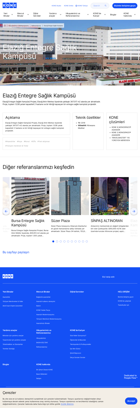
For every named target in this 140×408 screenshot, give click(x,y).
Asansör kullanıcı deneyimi (45, 301)
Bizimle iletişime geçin (125, 297)
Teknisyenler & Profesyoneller (80, 344)
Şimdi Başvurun (75, 353)
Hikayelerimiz (41, 338)
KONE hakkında (43, 364)
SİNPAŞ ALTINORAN (107, 221)
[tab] (53, 244)
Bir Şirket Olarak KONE (44, 370)
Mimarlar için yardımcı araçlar (13, 335)
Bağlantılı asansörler (43, 297)
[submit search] (105, 5)
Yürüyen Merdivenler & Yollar (13, 301)
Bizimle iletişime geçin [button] (125, 5)
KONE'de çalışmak (124, 301)
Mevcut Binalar (43, 292)
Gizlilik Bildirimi (67, 404)
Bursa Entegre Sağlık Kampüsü (27, 223)
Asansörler (6, 297)
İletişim (38, 378)
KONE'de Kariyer (77, 330)
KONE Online (68, 6)
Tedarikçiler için (123, 305)
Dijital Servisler (77, 292)
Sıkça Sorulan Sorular (77, 357)
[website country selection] (81, 6)
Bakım (38, 306)
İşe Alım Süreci (75, 349)
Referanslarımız (36, 25)
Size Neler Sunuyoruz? (78, 335)
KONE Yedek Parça (43, 310)
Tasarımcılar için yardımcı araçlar (14, 340)
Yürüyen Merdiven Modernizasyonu (48, 319)
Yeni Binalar (8, 292)
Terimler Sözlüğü (9, 349)
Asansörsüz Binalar (43, 323)
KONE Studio (56, 6)
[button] (9, 14)
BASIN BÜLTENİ (42, 342)
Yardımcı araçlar (10, 330)
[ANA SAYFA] (5, 25)
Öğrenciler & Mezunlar (78, 340)
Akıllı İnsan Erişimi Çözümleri (13, 306)
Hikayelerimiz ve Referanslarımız (19, 25)
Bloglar (6, 364)
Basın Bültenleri (41, 374)
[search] (98, 5)
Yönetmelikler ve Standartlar (13, 344)
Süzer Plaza (60, 221)
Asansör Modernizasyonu (45, 314)
